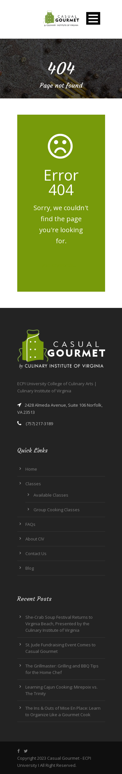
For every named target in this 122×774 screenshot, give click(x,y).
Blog (29, 568)
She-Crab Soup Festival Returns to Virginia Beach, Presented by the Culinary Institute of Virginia (59, 623)
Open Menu (93, 18)
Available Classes (51, 495)
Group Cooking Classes (57, 510)
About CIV (34, 539)
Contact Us (36, 553)
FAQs (30, 524)
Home (31, 469)
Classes (33, 484)
